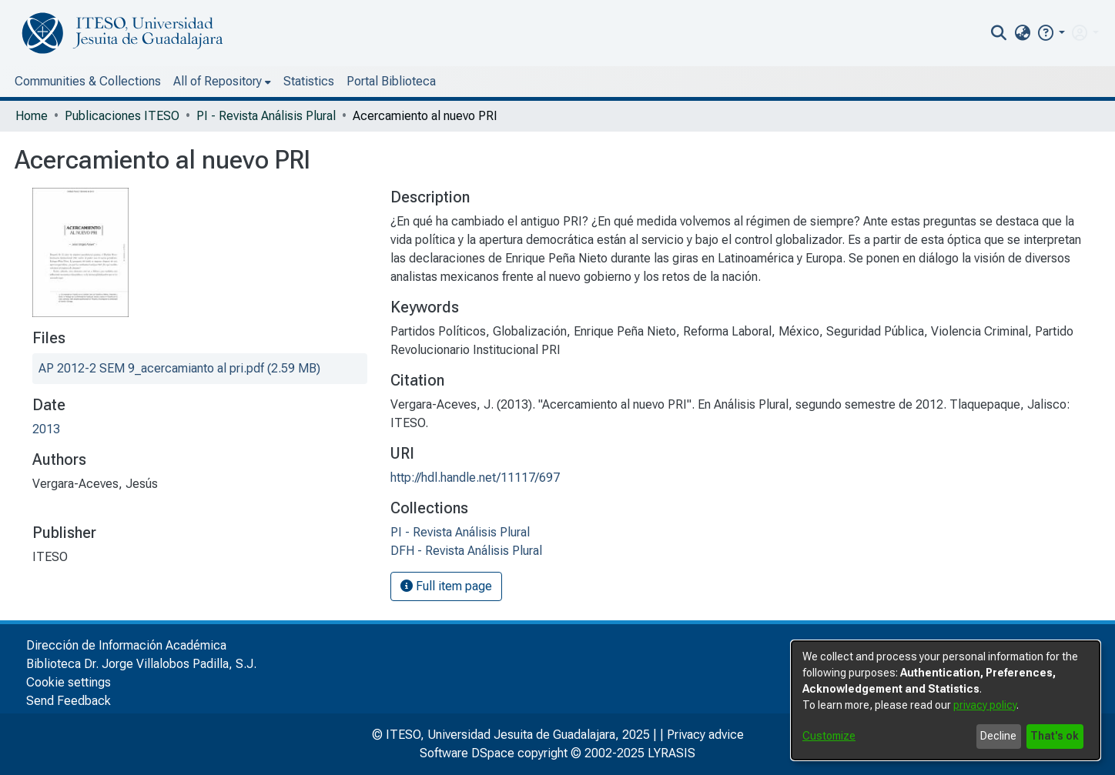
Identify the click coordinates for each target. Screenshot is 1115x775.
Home (31, 116)
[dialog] (946, 700)
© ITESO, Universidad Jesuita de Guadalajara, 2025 (511, 734)
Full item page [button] (446, 586)
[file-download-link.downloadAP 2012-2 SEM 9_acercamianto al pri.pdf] (179, 368)
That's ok (1054, 736)
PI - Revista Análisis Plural (266, 116)
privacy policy (984, 705)
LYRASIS (671, 753)
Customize (829, 736)
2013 (46, 429)
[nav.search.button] (999, 33)
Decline (998, 736)
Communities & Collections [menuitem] (88, 81)
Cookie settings (68, 682)
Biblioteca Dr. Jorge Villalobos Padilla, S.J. (141, 663)
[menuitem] (1022, 33)
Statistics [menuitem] (308, 81)
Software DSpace (467, 753)
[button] (1050, 32)
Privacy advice (705, 734)
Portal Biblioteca (391, 81)
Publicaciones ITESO (122, 116)
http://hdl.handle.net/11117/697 (475, 477)
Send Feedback (68, 700)
